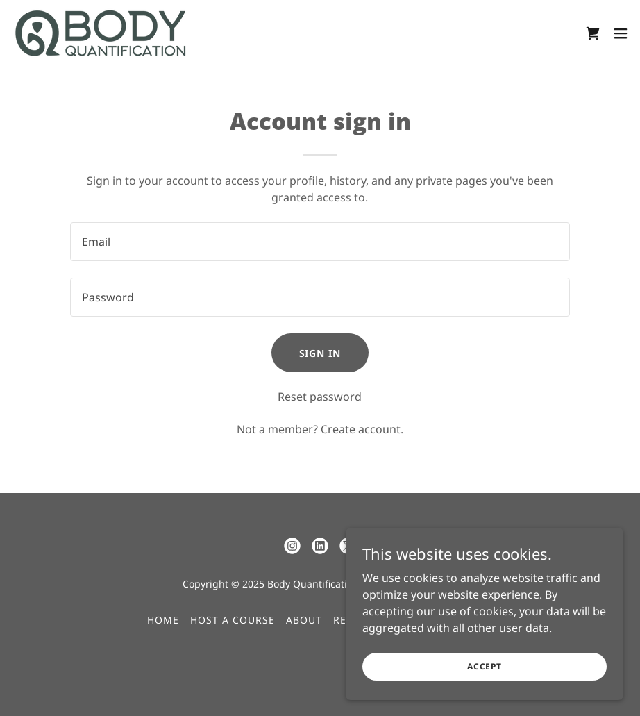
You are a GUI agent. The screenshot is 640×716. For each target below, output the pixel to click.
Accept (484, 685)
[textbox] (320, 241)
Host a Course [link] (232, 619)
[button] (620, 33)
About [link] (304, 619)
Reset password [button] (320, 396)
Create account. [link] (362, 429)
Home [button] (163, 619)
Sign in (320, 353)
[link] (100, 33)
